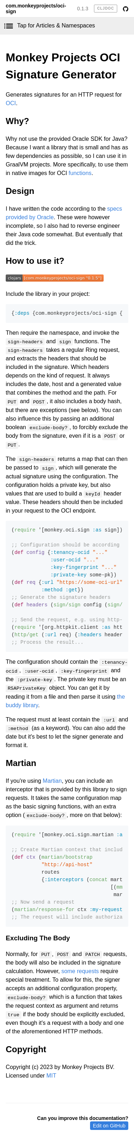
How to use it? (35, 261)
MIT (51, 1076)
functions (80, 173)
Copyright (26, 1049)
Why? (17, 121)
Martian (21, 763)
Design (20, 191)
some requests (80, 971)
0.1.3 (82, 8)
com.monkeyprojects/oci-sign (36, 8)
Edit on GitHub (109, 1126)
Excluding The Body (38, 938)
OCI (11, 103)
